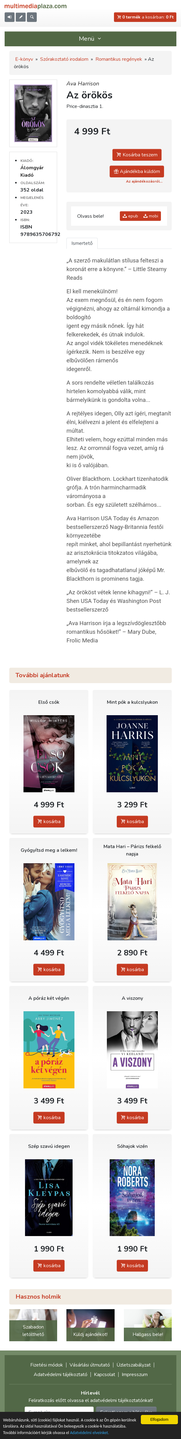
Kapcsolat (104, 1374)
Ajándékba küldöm (137, 171)
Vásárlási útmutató (89, 1365)
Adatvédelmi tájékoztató (60, 1374)
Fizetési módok (46, 1365)
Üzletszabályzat (133, 1365)
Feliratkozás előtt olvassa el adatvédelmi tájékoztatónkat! (90, 1400)
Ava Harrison (82, 83)
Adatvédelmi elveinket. (89, 1432)
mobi (150, 216)
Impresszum (135, 1374)
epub (130, 216)
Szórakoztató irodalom (64, 59)
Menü (90, 39)
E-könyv (24, 59)
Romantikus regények (118, 59)
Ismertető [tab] (82, 243)
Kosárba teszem (137, 154)
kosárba (49, 821)
